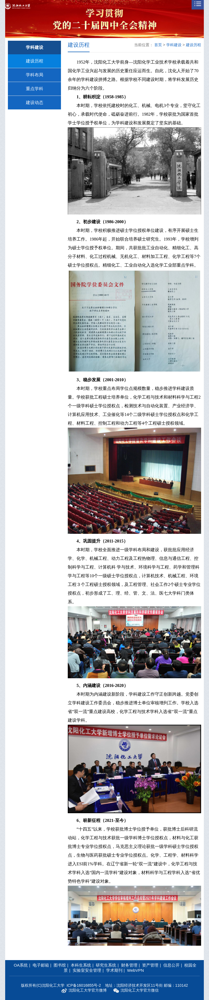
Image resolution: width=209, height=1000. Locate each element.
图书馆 (60, 965)
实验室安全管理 (87, 970)
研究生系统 (106, 965)
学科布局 (34, 74)
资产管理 (150, 965)
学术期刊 (114, 970)
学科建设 (174, 45)
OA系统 (21, 965)
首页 (158, 45)
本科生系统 (81, 965)
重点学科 (34, 88)
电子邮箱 (41, 965)
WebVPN (135, 970)
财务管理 (129, 965)
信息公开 (171, 965)
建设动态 (34, 102)
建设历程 (34, 61)
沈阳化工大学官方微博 (84, 990)
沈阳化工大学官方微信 (136, 990)
